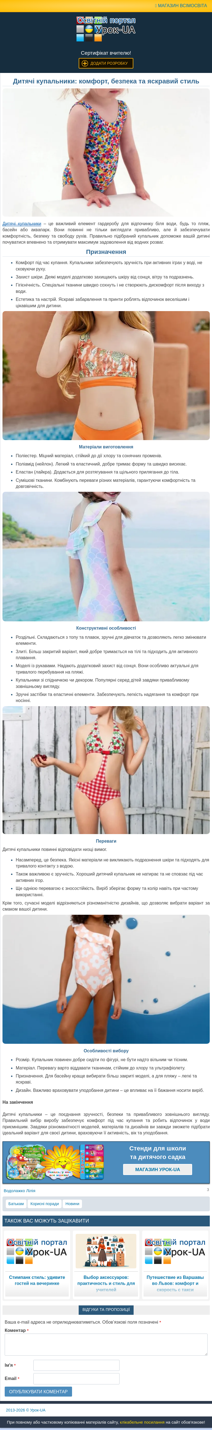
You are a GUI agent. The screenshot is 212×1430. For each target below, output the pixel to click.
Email (12, 1378)
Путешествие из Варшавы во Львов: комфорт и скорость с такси (175, 1283)
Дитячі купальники (21, 223)
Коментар (17, 1330)
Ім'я (10, 1365)
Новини (72, 1204)
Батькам (16, 1204)
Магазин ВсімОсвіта (181, 5)
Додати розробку (109, 63)
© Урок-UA (26, 1410)
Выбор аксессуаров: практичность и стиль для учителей (106, 1283)
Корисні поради (44, 1204)
